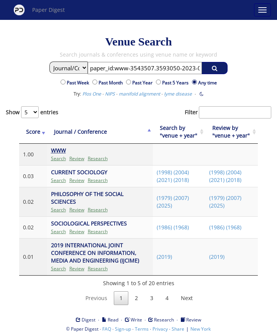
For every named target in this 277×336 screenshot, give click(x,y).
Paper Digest (39, 10)
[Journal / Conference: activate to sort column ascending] (100, 132)
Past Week (79, 82)
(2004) (181, 172)
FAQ (106, 329)
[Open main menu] (262, 9)
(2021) (164, 179)
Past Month (111, 82)
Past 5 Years (176, 82)
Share (178, 329)
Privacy (160, 329)
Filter (228, 112)
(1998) (164, 172)
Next (187, 298)
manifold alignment (139, 94)
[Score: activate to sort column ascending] (33, 132)
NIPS (110, 94)
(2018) (181, 179)
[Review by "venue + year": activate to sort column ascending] (231, 132)
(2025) (164, 205)
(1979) (164, 197)
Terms (142, 329)
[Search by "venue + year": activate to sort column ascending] (179, 132)
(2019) (164, 256)
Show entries (32, 112)
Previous (96, 298)
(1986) (164, 227)
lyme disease (178, 94)
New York (200, 329)
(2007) (181, 197)
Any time (207, 82)
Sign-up (123, 329)
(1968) (181, 227)
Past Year (143, 82)
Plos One (91, 94)
